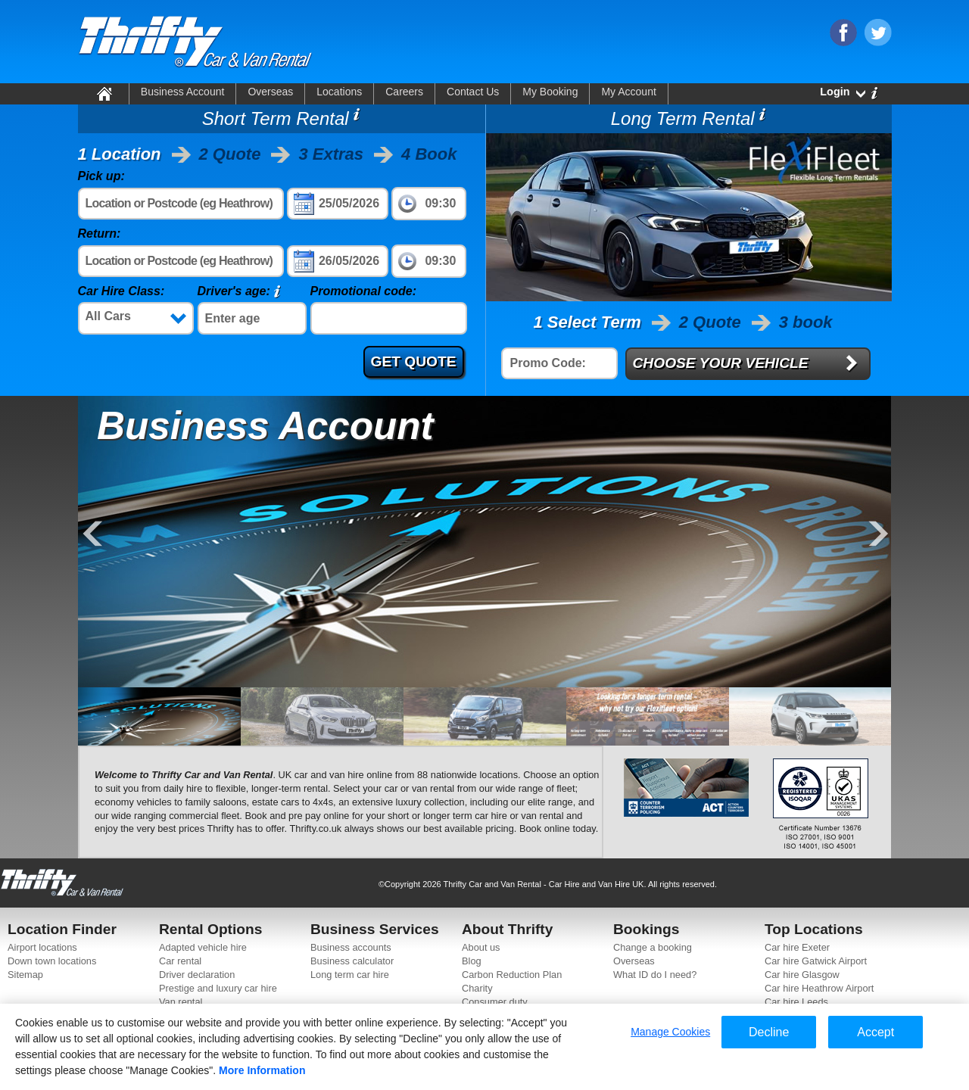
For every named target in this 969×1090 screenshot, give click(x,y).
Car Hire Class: (121, 291)
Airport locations (42, 947)
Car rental (180, 961)
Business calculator (352, 961)
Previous (93, 535)
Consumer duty (495, 1001)
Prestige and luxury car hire (218, 988)
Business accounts (350, 947)
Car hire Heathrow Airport (819, 988)
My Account (628, 92)
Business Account (183, 92)
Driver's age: (234, 291)
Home (103, 93)
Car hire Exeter (797, 947)
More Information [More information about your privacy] (262, 1070)
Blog (471, 961)
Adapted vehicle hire (203, 947)
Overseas (270, 92)
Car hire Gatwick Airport (816, 961)
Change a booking (652, 947)
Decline (769, 1032)
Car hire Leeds (796, 1001)
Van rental (180, 1001)
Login (834, 92)
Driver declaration (197, 974)
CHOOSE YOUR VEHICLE (721, 363)
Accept (875, 1032)
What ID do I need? (654, 974)
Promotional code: (363, 291)
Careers (404, 92)
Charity (477, 988)
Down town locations (52, 961)
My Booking (550, 92)
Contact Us (473, 92)
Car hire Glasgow (802, 974)
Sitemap (25, 974)
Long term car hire (349, 974)
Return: (99, 233)
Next (876, 535)
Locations (339, 92)
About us (481, 947)
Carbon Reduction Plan (512, 974)
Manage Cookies (670, 1032)
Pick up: (101, 176)
